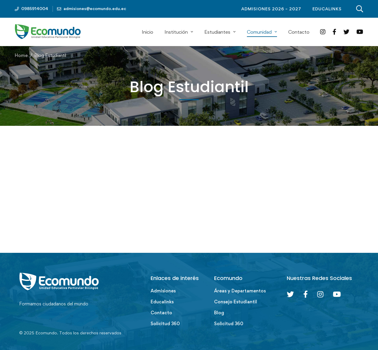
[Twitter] (346, 31)
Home (21, 55)
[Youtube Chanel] (337, 294)
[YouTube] (359, 31)
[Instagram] (322, 31)
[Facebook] (334, 31)
